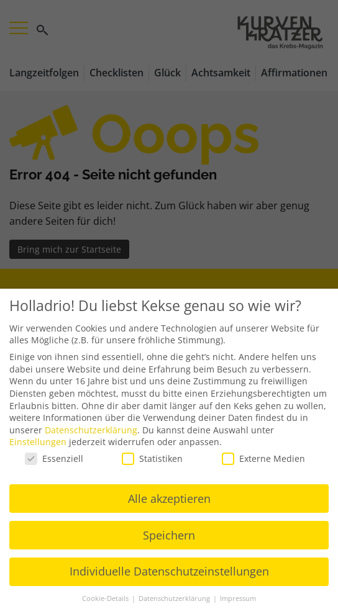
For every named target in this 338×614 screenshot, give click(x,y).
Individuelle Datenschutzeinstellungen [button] (169, 571)
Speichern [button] (169, 534)
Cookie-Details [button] (106, 598)
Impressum (238, 598)
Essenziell (54, 458)
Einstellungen (37, 442)
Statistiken (152, 458)
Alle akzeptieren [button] (169, 497)
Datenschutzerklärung (91, 430)
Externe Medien (263, 458)
